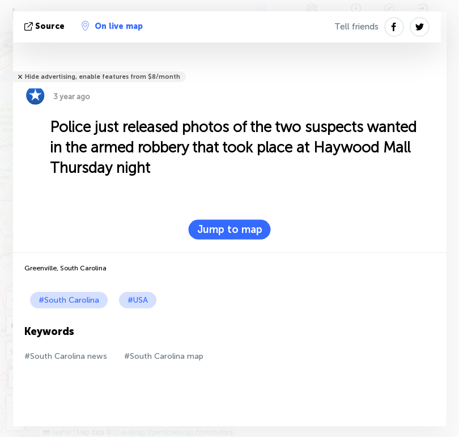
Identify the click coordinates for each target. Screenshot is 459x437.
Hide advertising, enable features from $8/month (102, 76)
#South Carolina (69, 300)
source (46, 26)
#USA (138, 300)
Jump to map (229, 229)
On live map (112, 26)
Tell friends (356, 27)
